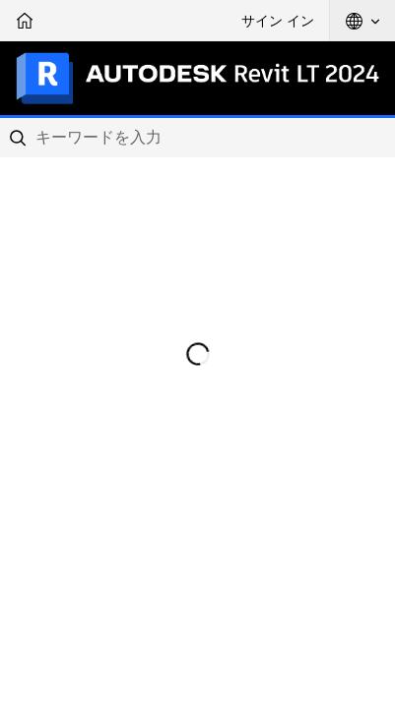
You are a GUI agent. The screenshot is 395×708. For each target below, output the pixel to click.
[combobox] (197, 137)
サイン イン (277, 20)
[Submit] (19, 137)
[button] (362, 20)
